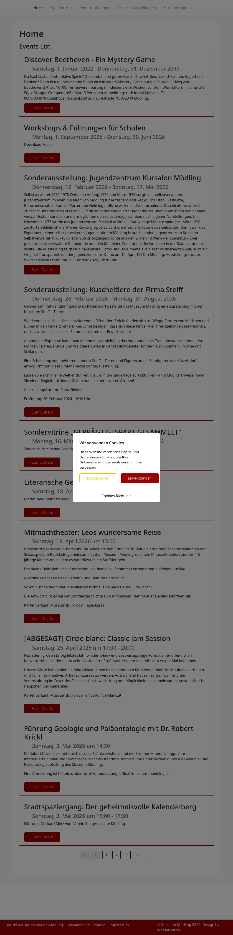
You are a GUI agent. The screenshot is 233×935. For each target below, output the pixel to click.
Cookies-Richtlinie (116, 495)
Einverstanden (140, 478)
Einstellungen (98, 478)
